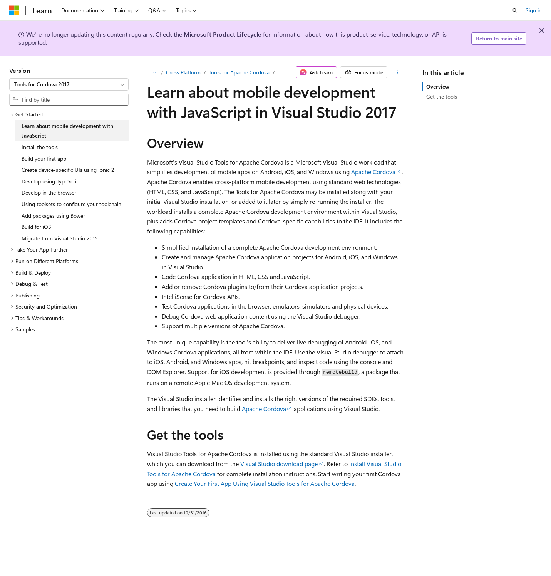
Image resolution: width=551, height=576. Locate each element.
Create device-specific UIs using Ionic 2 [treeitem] (68, 169)
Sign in (534, 10)
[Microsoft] (14, 10)
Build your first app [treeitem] (44, 158)
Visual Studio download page (279, 464)
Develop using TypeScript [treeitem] (51, 181)
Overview (437, 86)
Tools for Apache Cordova (239, 72)
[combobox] (69, 84)
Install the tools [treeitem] (40, 147)
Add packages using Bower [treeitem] (53, 215)
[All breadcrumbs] (154, 72)
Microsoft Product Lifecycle (222, 34)
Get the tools (441, 96)
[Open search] (515, 10)
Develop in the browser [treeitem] (49, 192)
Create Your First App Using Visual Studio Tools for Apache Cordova (265, 483)
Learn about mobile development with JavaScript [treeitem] (67, 130)
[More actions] (397, 72)
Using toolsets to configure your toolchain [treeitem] (71, 204)
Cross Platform (183, 72)
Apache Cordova (373, 172)
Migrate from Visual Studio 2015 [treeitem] (60, 238)
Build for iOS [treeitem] (36, 226)
